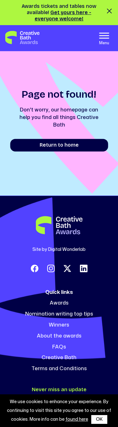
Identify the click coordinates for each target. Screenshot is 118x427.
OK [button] (99, 419)
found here (76, 419)
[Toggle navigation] (104, 37)
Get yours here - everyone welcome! (63, 15)
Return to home (59, 145)
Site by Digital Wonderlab (59, 249)
